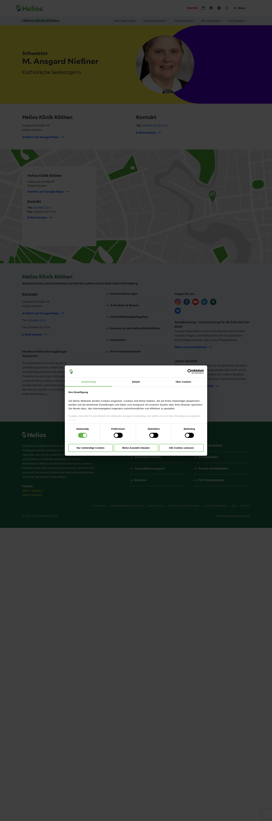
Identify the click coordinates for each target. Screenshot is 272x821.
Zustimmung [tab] (88, 382)
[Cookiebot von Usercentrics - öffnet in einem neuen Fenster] (190, 371)
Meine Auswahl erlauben (136, 448)
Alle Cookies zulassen (181, 448)
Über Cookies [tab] (183, 382)
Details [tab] (136, 382)
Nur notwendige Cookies (91, 448)
